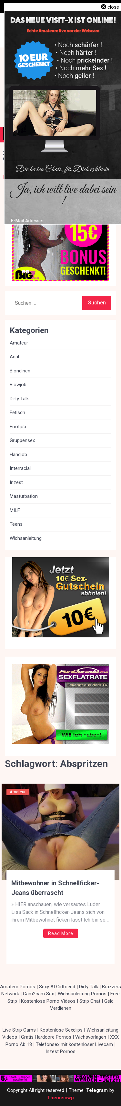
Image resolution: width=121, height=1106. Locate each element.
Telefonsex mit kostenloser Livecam (74, 1044)
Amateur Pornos (17, 987)
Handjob (18, 454)
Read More (60, 933)
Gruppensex (22, 440)
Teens (16, 524)
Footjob (18, 427)
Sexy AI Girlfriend (57, 987)
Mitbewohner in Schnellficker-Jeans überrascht (55, 888)
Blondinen (20, 371)
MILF (15, 510)
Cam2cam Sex (38, 994)
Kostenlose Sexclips (61, 1030)
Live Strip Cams (19, 1030)
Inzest (16, 482)
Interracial (20, 468)
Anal (14, 357)
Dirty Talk (19, 399)
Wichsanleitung (26, 538)
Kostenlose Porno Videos (48, 1001)
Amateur (17, 791)
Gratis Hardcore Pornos (46, 1037)
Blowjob (18, 384)
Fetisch (17, 412)
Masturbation (24, 496)
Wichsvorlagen (90, 1037)
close (113, 7)
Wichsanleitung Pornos (82, 994)
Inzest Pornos (60, 1051)
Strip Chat (89, 1001)
